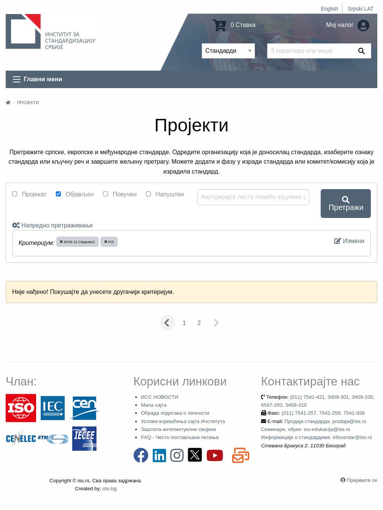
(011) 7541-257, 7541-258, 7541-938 (323, 413)
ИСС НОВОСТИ (159, 397)
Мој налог (347, 25)
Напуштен (165, 194)
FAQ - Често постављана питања (180, 437)
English (329, 9)
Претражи (346, 204)
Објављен (75, 194)
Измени (349, 241)
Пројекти (27, 102)
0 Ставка (234, 25)
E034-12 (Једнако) (77, 242)
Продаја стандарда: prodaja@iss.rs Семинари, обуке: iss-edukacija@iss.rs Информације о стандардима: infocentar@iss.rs (316, 429)
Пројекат (29, 194)
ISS (109, 242)
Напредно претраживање (52, 225)
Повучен (119, 194)
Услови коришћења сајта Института (183, 421)
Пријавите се (362, 480)
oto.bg (110, 488)
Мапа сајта (153, 405)
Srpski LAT (361, 9)
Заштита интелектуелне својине (178, 429)
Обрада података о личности (175, 413)
